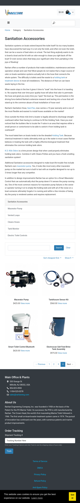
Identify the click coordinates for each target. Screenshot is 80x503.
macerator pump (24, 166)
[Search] (63, 23)
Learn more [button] (37, 498)
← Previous (40, 364)
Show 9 (68, 258)
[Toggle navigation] (6, 3)
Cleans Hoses (14, 222)
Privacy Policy (40, 474)
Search (59, 248)
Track (9, 451)
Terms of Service (40, 461)
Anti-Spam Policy (40, 487)
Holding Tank (57, 135)
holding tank (59, 77)
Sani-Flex (31, 108)
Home (7, 30)
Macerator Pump (15, 208)
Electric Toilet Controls (17, 235)
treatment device (12, 81)
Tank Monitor (13, 229)
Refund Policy (40, 481)
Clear (68, 248)
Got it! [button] (72, 496)
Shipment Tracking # (14, 435)
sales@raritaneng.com (19, 395)
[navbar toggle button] (8, 23)
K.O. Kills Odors (11, 151)
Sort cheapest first (51, 258)
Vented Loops (14, 215)
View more (25, 303)
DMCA (40, 468)
